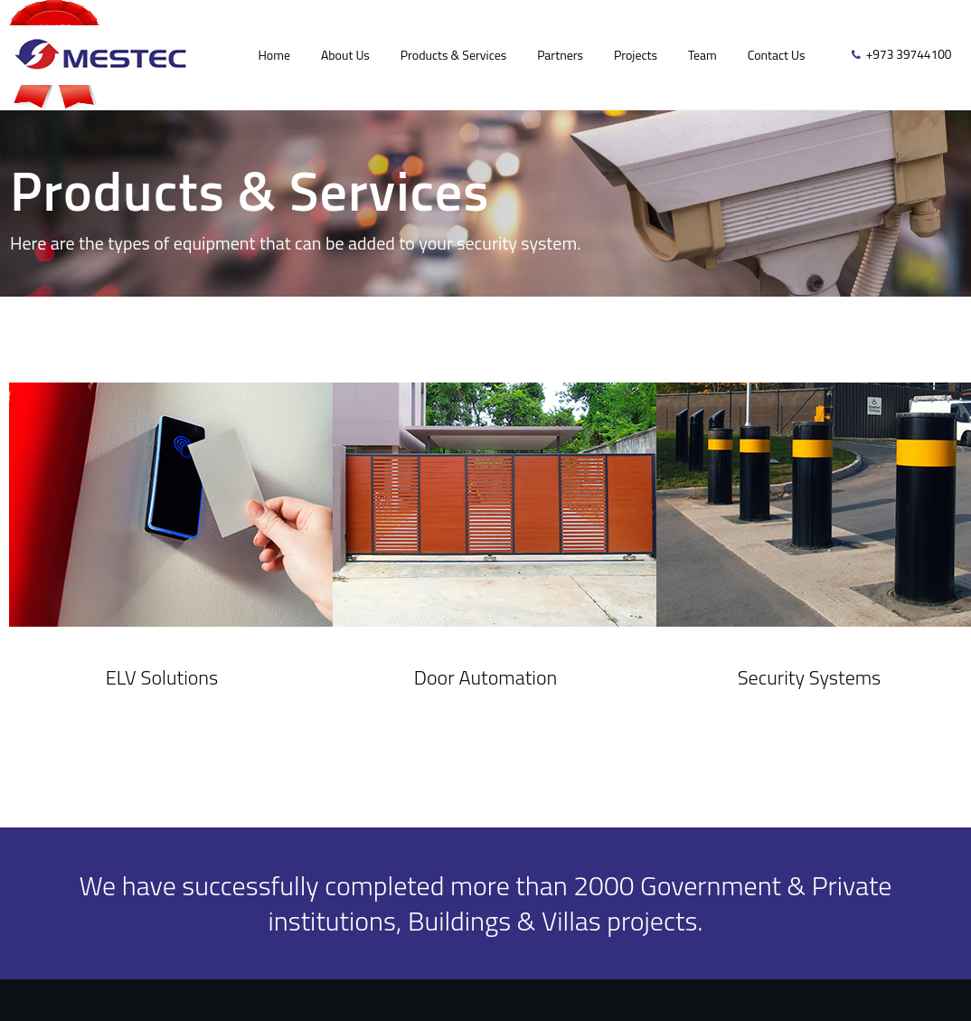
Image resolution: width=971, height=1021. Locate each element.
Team (702, 54)
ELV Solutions (162, 677)
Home (274, 54)
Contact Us (777, 54)
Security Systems (809, 677)
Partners (560, 54)
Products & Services (453, 54)
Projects (635, 54)
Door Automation (485, 677)
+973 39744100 (909, 54)
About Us (345, 54)
